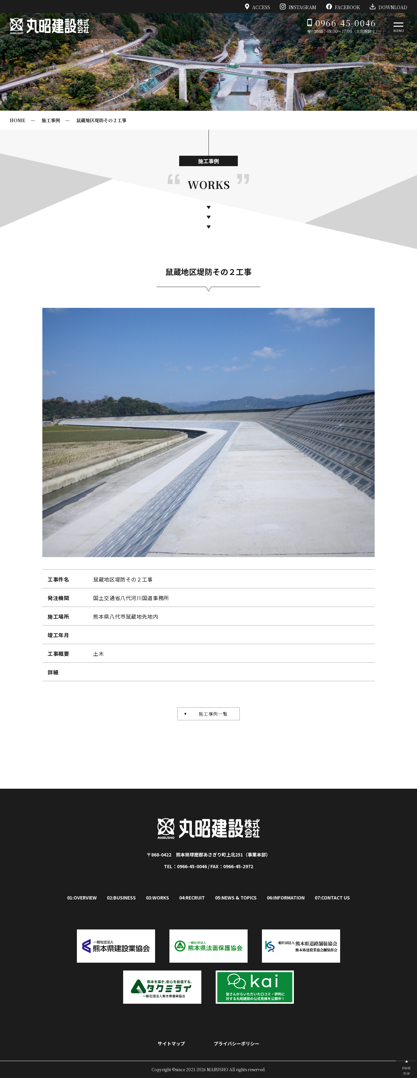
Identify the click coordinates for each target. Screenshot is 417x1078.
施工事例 (51, 120)
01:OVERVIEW (82, 897)
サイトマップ (171, 1043)
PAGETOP (406, 1070)
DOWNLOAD (388, 6)
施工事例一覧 (211, 714)
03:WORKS (157, 897)
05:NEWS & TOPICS (236, 897)
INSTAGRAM (298, 6)
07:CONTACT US (332, 897)
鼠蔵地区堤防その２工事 (101, 120)
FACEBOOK (343, 6)
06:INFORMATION (286, 897)
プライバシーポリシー (236, 1043)
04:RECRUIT (192, 897)
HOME (17, 120)
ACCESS (257, 6)
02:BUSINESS (121, 897)
